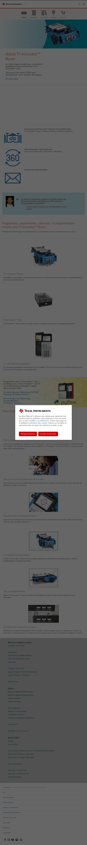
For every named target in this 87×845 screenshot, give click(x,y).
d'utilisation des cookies (37, 423)
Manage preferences (28, 434)
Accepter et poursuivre (48, 434)
